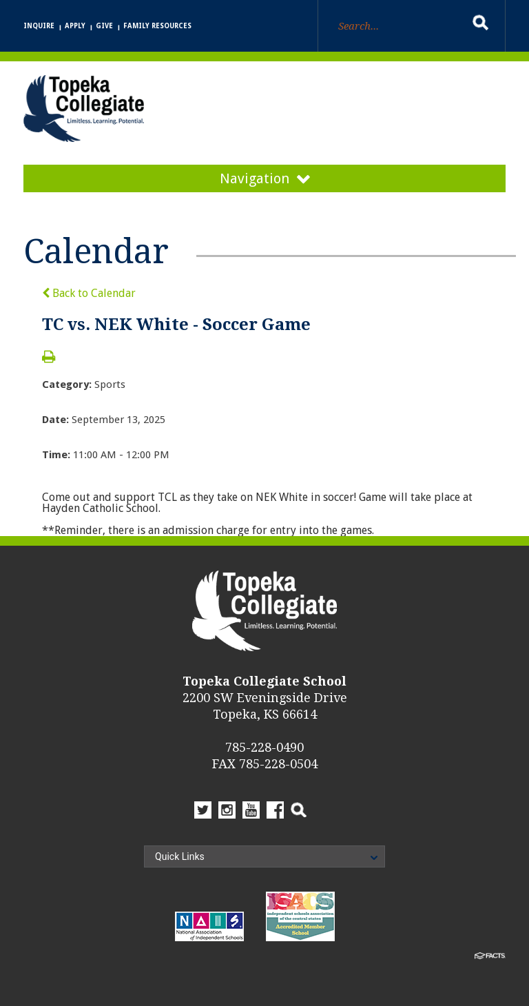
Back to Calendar (89, 293)
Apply (75, 26)
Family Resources (157, 26)
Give (104, 26)
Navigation (265, 178)
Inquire (38, 26)
